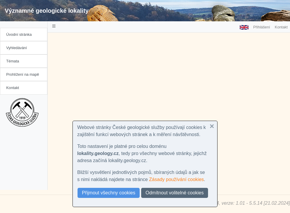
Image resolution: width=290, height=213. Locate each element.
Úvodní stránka (19, 34)
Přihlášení (261, 27)
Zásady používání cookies (176, 179)
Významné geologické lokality (46, 10)
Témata (12, 61)
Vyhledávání (16, 48)
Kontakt (12, 87)
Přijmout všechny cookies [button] (109, 192)
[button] (212, 126)
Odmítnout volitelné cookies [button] (175, 192)
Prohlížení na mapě (22, 74)
